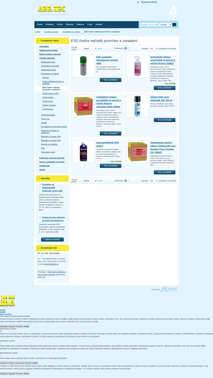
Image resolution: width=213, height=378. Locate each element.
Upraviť (12, 326)
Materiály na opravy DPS (50, 140)
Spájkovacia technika (48, 50)
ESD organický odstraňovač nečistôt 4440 (107, 60)
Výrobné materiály (46, 58)
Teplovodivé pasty (47, 152)
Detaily (3, 312)
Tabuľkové (128, 48)
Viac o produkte (110, 80)
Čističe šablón (47, 97)
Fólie (42, 148)
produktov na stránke (167, 49)
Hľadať (174, 24)
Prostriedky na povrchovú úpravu (53, 127)
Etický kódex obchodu (46, 275)
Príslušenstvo (47, 109)
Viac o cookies (6, 314)
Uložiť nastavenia (16, 363)
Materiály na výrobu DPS (50, 137)
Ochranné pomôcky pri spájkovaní (49, 132)
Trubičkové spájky (47, 115)
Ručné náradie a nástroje (49, 54)
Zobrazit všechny (52, 239)
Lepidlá (43, 123)
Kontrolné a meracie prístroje (51, 158)
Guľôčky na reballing (48, 144)
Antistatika (43, 46)
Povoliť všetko (22, 326)
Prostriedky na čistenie (49, 74)
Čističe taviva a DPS (50, 94)
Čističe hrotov (47, 101)
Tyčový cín (44, 119)
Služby (41, 170)
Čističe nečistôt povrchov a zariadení (52, 83)
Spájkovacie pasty (47, 62)
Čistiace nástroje (48, 105)
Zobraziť (145, 49)
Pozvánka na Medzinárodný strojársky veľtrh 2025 (52, 187)
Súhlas (3, 310)
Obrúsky (45, 78)
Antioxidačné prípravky (49, 66)
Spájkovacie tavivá (47, 70)
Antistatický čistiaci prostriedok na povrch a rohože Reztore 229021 (162, 60)
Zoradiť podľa (74, 48)
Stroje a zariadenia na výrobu (51, 162)
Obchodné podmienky (56, 272)
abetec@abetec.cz (51, 264)
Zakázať (4, 326)
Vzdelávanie (44, 166)
